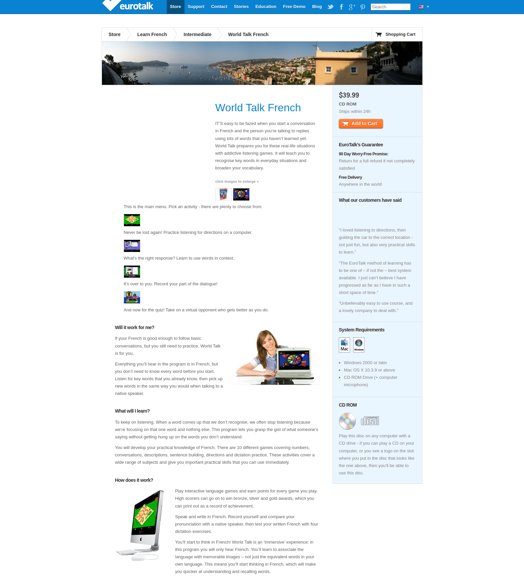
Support (196, 6)
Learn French (152, 34)
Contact (219, 6)
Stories (241, 6)
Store (175, 6)
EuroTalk (128, 6)
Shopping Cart (400, 34)
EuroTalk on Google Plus (352, 7)
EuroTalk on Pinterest (362, 7)
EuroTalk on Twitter (330, 7)
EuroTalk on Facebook (341, 7)
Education (265, 6)
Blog (317, 6)
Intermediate (198, 34)
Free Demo (294, 6)
